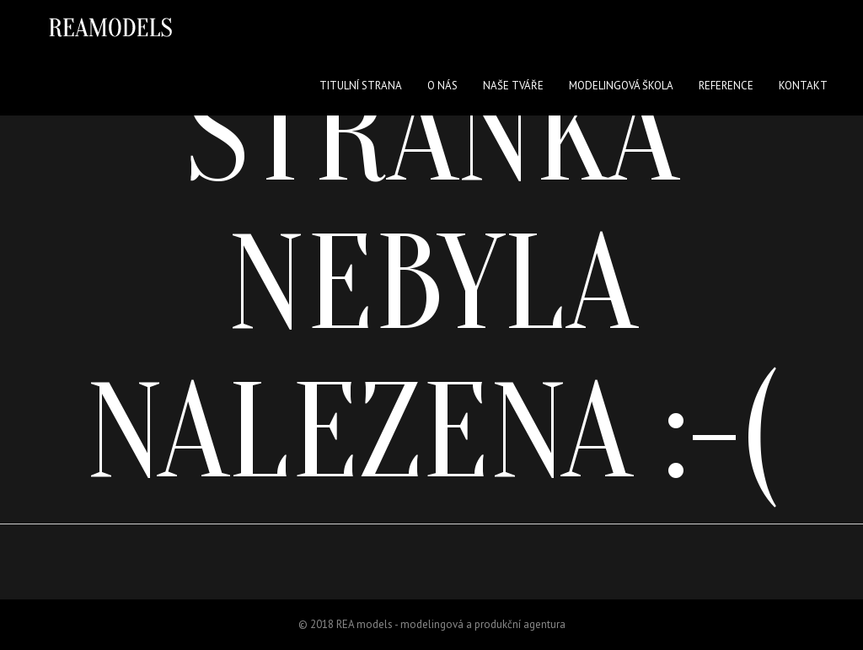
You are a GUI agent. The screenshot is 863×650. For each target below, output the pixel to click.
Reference (726, 85)
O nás (442, 85)
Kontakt (803, 85)
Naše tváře (513, 85)
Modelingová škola (621, 85)
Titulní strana (360, 85)
